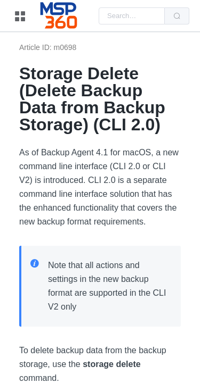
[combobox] (132, 15)
